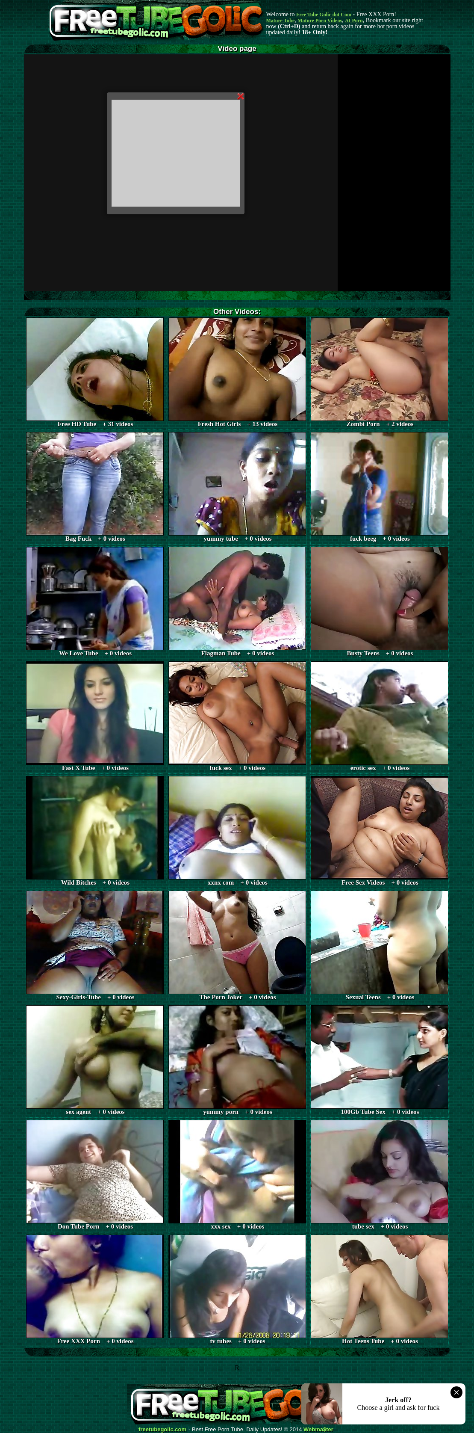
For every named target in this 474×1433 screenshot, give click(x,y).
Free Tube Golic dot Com (323, 15)
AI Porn (354, 21)
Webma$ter (318, 1430)
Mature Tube (280, 21)
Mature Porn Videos (319, 21)
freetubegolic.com (162, 1430)
